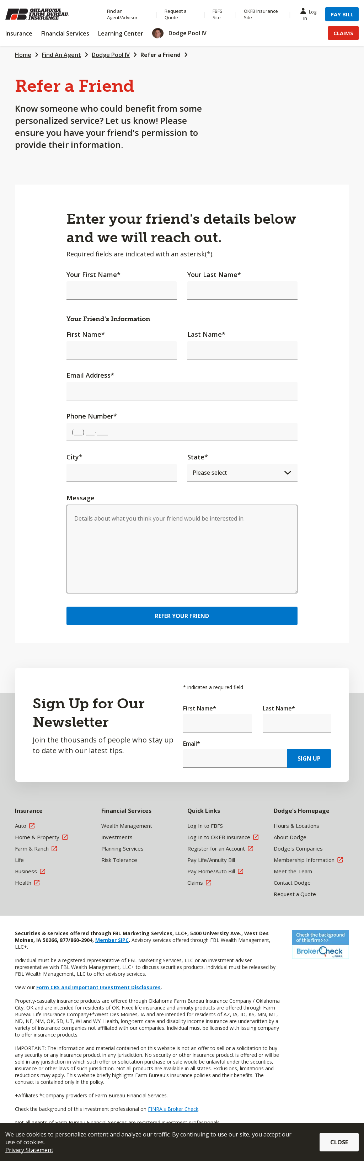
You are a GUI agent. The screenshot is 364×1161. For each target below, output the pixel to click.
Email (191, 743)
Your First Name (93, 274)
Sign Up (309, 758)
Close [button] (339, 1142)
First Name (85, 334)
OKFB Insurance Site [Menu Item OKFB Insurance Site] (261, 14)
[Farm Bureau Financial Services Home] (49, 14)
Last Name (206, 334)
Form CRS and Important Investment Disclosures (98, 987)
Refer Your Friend (182, 616)
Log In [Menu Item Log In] (310, 14)
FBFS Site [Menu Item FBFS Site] (218, 14)
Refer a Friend (160, 55)
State (197, 457)
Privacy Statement (29, 1150)
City (74, 457)
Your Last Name (214, 274)
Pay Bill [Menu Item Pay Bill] (342, 14)
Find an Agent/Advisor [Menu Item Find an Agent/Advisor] (122, 14)
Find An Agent (61, 55)
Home (23, 55)
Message (80, 498)
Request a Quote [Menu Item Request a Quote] (176, 14)
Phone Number (91, 416)
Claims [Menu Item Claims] (343, 33)
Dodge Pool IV (111, 55)
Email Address (90, 375)
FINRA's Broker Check (173, 1109)
